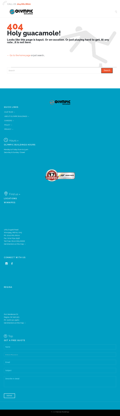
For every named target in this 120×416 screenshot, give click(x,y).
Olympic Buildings (62, 412)
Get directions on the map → (15, 244)
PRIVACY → (8, 129)
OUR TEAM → (9, 112)
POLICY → (8, 125)
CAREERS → (9, 121)
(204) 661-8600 (13, 235)
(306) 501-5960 (13, 320)
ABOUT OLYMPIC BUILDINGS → (16, 116)
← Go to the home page (18, 55)
